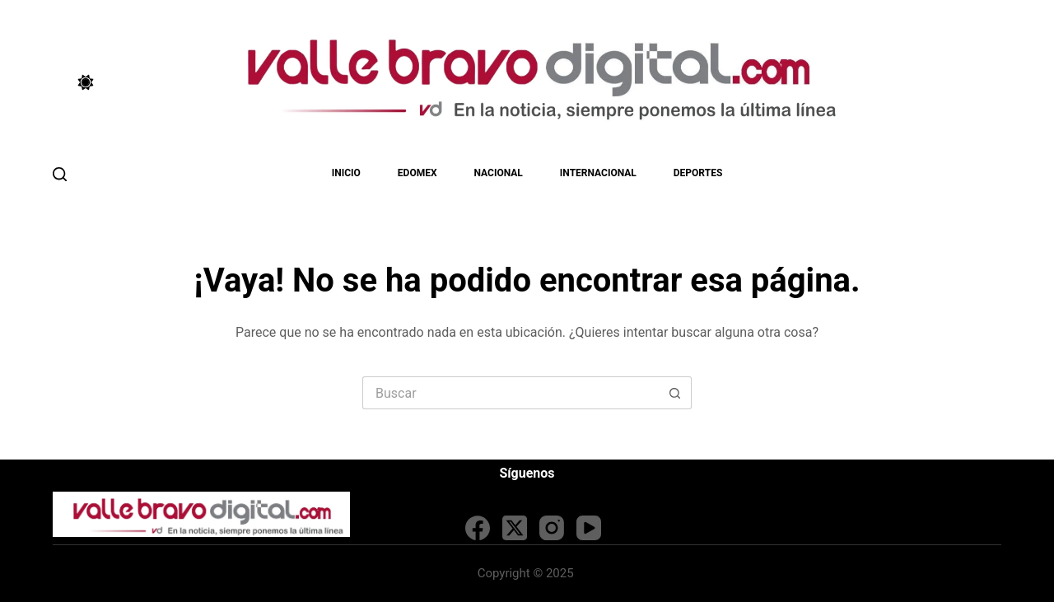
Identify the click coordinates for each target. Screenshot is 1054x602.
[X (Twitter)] (514, 528)
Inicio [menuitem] (346, 173)
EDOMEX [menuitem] (417, 173)
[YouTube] (588, 528)
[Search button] (675, 392)
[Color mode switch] (85, 82)
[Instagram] (551, 528)
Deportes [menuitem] (698, 173)
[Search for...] (510, 392)
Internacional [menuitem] (598, 173)
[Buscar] (60, 174)
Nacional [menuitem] (498, 173)
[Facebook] (477, 528)
